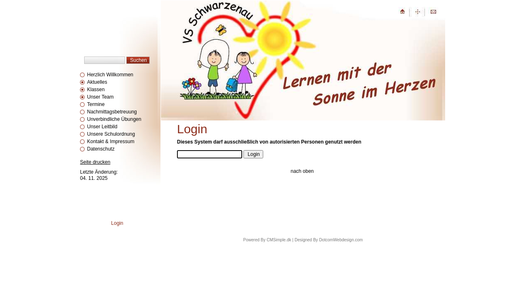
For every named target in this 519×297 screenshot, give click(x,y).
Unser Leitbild (102, 127)
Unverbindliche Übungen (114, 119)
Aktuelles (97, 82)
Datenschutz (101, 149)
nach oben (302, 171)
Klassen (96, 89)
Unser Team (100, 97)
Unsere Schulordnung (111, 134)
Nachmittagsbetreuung (112, 112)
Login (117, 223)
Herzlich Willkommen (110, 75)
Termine (96, 104)
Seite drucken (95, 162)
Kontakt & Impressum (110, 141)
